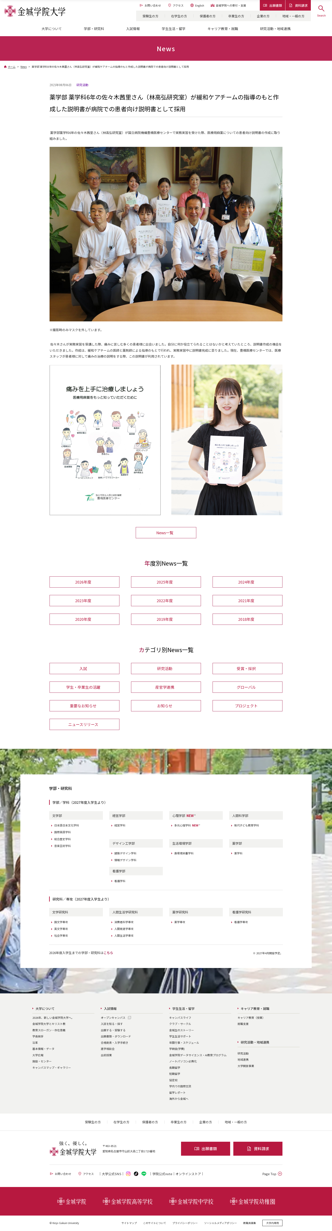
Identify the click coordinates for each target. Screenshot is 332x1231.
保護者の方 (208, 16)
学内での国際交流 (180, 1087)
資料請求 (298, 5)
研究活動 (164, 669)
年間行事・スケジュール (184, 1043)
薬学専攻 (179, 923)
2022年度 (165, 601)
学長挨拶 (37, 1037)
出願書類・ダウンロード (116, 1037)
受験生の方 (150, 16)
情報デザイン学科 (125, 861)
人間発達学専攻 (124, 930)
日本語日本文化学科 (66, 826)
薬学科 (238, 854)
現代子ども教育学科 (246, 826)
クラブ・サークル (180, 1025)
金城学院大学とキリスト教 (48, 1025)
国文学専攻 (61, 923)
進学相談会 (108, 1050)
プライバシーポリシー (185, 1223)
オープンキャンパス (113, 1018)
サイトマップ (129, 1223)
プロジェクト (246, 706)
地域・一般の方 (293, 16)
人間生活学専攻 (124, 936)
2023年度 (83, 601)
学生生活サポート (180, 1037)
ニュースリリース (83, 725)
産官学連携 (164, 688)
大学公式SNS (111, 1174)
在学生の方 (179, 16)
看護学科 (119, 882)
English (197, 5)
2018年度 (246, 619)
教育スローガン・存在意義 (48, 1031)
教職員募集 (249, 1223)
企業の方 (263, 16)
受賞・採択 (246, 669)
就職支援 (243, 1025)
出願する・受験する (113, 1031)
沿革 (35, 1043)
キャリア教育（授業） (251, 1018)
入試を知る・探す (112, 1025)
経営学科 (119, 826)
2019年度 (165, 619)
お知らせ (164, 706)
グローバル (246, 688)
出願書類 (272, 5)
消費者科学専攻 (124, 923)
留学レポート (177, 1093)
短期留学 (174, 1075)
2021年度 (246, 601)
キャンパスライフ (180, 1018)
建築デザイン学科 (125, 854)
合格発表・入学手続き (114, 1043)
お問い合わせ (150, 5)
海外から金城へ (178, 1099)
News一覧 (164, 532)
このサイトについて (154, 1223)
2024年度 (246, 582)
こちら (108, 953)
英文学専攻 (61, 930)
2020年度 (83, 619)
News (24, 66)
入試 (83, 669)
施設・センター (42, 1062)
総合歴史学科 (62, 840)
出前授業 (106, 1056)
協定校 (173, 1081)
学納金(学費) (177, 1050)
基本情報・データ (43, 1050)
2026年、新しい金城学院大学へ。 (53, 1018)
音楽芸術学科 (62, 846)
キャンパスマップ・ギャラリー (51, 1068)
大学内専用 (272, 1223)
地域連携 (243, 1060)
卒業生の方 (236, 16)
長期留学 (174, 1068)
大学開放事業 (246, 1067)
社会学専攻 (61, 936)
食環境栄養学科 (184, 854)
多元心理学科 (187, 826)
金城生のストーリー (181, 1031)
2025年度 (165, 582)
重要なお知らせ (83, 706)
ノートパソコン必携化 (183, 1062)
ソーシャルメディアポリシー (220, 1223)
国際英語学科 (62, 833)
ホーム (11, 66)
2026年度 (83, 582)
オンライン (188, 1174)
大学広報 (37, 1056)
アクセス (175, 5)
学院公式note (162, 1174)
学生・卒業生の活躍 (83, 688)
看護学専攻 (241, 923)
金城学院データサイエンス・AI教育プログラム (198, 1056)
